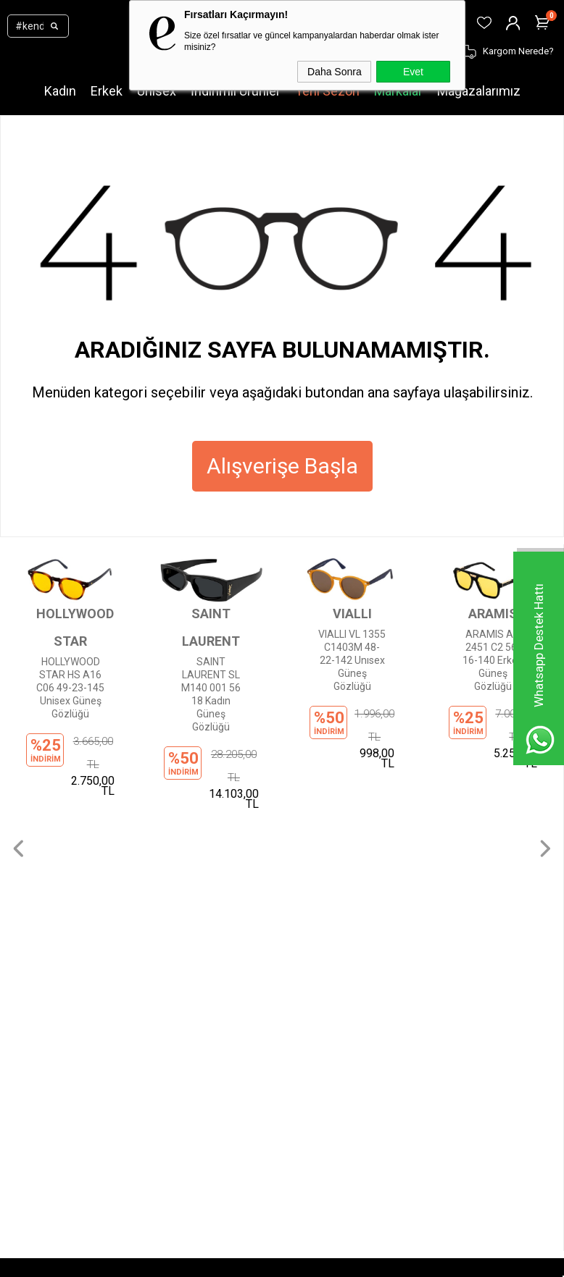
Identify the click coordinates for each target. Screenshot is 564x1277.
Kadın (60, 90)
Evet (413, 71)
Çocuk (73, 873)
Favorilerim (37, 1096)
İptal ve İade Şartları (291, 895)
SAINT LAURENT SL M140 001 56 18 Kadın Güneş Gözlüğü (211, 694)
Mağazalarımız (479, 90)
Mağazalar (83, 916)
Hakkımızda (273, 786)
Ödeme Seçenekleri (291, 873)
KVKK (258, 829)
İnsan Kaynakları (283, 916)
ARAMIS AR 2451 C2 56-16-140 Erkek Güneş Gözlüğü (493, 660)
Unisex (156, 90)
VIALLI (352, 613)
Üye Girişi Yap (42, 1009)
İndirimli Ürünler (236, 90)
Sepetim (31, 1074)
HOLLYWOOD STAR (70, 627)
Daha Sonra (334, 71)
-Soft (207, 1263)
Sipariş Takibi (42, 1031)
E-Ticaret (239, 1263)
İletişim (263, 808)
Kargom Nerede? (50, 1052)
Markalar (398, 90)
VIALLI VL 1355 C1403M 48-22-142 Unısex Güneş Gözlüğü (352, 660)
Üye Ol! (27, 987)
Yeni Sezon (327, 90)
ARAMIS (493, 613)
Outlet (73, 895)
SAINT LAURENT (211, 627)
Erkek (107, 90)
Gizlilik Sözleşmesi (288, 851)
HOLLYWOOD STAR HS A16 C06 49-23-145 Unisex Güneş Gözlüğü (70, 688)
